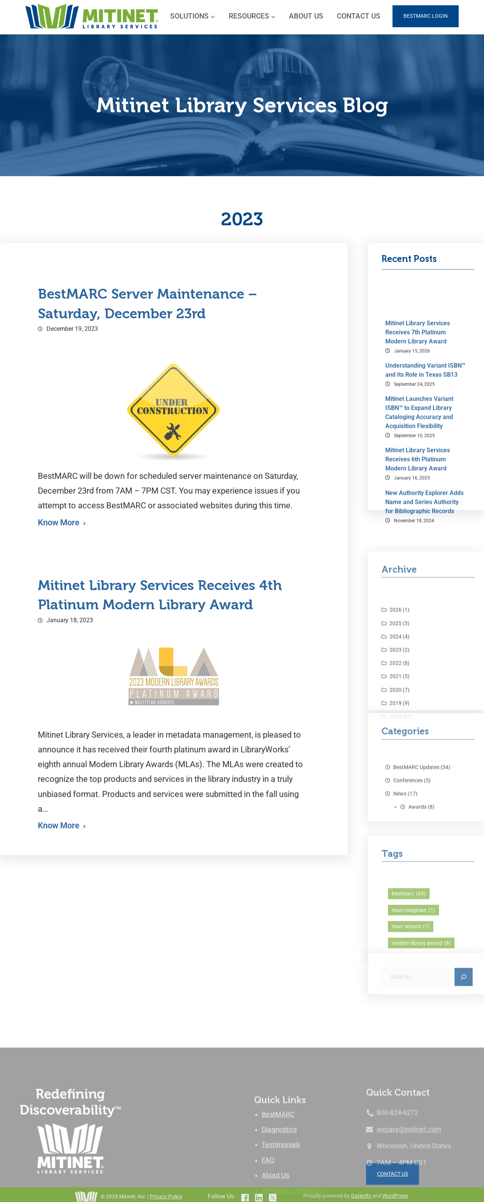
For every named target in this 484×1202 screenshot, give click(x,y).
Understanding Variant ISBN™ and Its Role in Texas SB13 (425, 549)
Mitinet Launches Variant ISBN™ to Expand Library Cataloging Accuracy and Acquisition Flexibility (419, 591)
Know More (58, 949)
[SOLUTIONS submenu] (213, 16)
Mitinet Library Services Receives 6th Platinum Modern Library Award (417, 638)
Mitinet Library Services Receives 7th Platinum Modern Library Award (417, 511)
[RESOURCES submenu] (273, 16)
